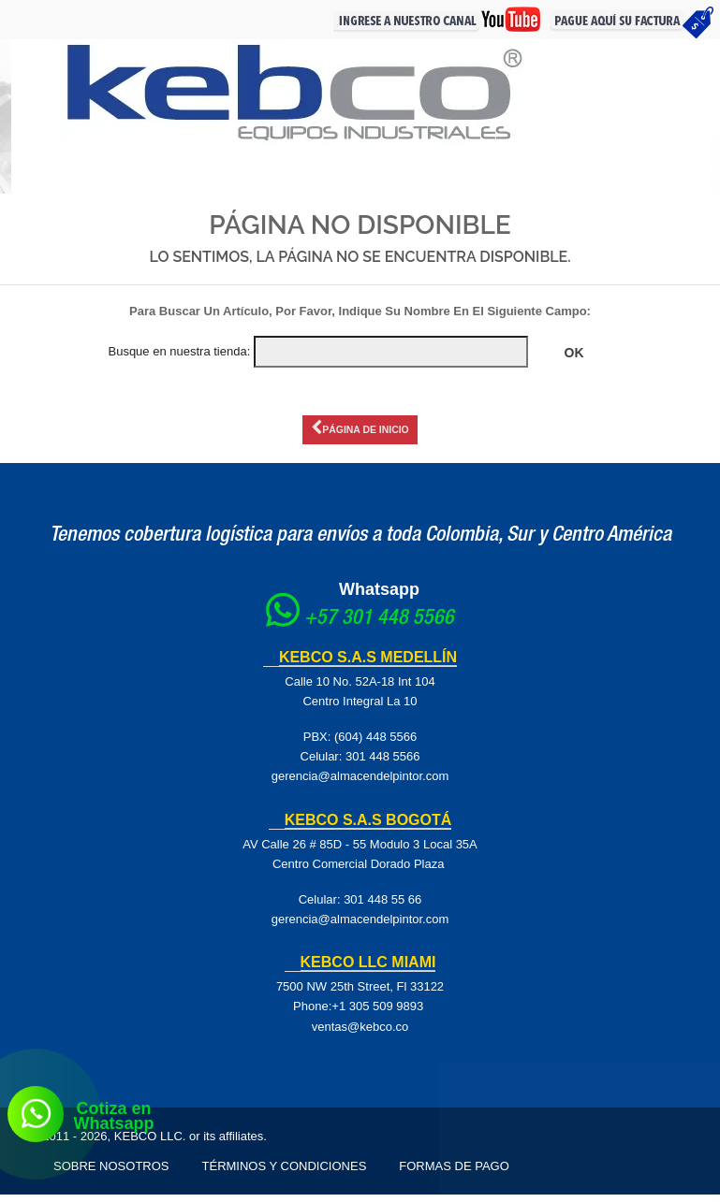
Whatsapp (379, 596)
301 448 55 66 (382, 906)
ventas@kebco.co (360, 1033)
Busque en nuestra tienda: (179, 351)
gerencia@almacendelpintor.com (360, 783)
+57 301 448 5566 (379, 625)
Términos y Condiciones (284, 1173)
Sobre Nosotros (111, 1173)
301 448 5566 (382, 764)
